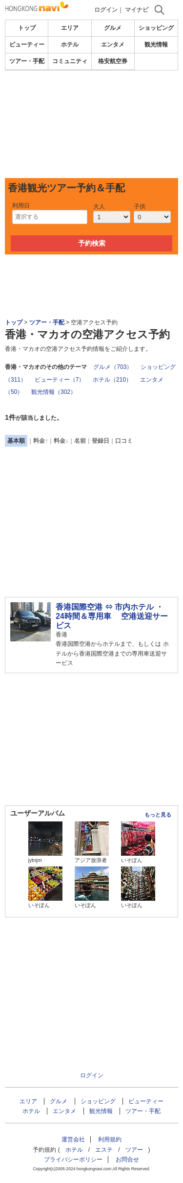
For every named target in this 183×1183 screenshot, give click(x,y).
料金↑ (40, 440)
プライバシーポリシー (73, 1159)
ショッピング (156, 27)
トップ (27, 27)
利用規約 (110, 1139)
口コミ (124, 440)
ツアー (134, 1149)
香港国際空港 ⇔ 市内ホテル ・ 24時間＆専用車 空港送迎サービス (112, 616)
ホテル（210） (112, 379)
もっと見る (157, 815)
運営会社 (73, 1139)
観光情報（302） (53, 391)
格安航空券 (112, 61)
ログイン (106, 9)
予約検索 (91, 243)
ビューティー (26, 44)
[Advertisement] (91, 124)
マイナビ (136, 9)
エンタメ (112, 44)
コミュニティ (69, 61)
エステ (104, 1149)
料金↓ (61, 440)
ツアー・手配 (26, 61)
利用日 (21, 205)
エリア (70, 27)
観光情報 (156, 44)
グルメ (113, 27)
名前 (80, 440)
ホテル (70, 44)
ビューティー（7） (60, 379)
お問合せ (127, 1159)
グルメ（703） (112, 367)
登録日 (100, 440)
